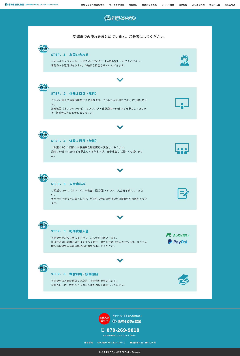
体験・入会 (214, 5)
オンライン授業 (116, 5)
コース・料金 (167, 5)
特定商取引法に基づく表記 (143, 342)
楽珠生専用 (230, 5)
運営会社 (88, 342)
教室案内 (133, 5)
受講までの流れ (149, 5)
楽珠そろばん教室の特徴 (93, 5)
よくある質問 (198, 5)
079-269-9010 (123, 330)
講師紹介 (183, 5)
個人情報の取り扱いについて (111, 342)
